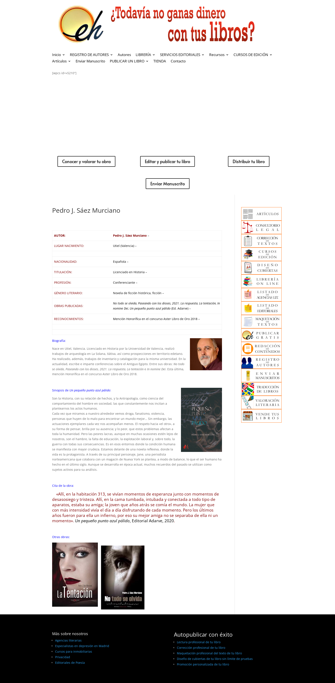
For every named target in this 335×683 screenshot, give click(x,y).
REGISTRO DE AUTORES (89, 55)
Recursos (217, 55)
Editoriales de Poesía (70, 663)
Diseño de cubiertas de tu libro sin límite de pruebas (215, 659)
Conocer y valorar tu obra (86, 161)
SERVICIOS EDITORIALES (180, 55)
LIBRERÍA (143, 55)
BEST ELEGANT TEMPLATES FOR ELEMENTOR (84, 678)
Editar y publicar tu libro (167, 161)
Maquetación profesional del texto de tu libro (209, 653)
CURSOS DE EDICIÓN (251, 55)
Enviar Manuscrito (90, 61)
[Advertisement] (167, 112)
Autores (124, 55)
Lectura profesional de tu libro (198, 642)
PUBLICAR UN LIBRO (127, 61)
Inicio (56, 55)
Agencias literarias (68, 640)
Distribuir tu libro (249, 161)
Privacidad (62, 657)
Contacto (178, 61)
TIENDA (159, 61)
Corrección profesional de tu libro (201, 648)
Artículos (59, 61)
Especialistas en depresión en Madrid (82, 646)
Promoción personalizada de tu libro (203, 664)
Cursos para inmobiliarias (73, 651)
